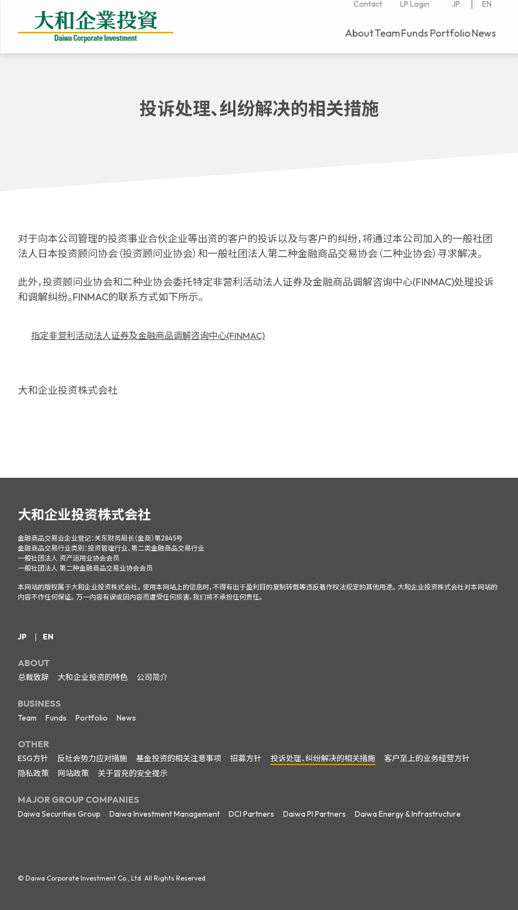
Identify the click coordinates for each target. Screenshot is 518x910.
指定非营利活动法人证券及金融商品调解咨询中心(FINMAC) (162, 335)
